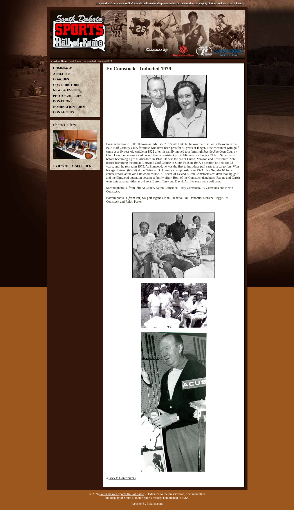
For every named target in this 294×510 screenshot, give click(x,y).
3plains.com (155, 503)
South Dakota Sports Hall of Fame (121, 494)
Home (64, 61)
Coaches (61, 79)
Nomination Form (69, 106)
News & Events (66, 90)
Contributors (75, 61)
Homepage (62, 68)
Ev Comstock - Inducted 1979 (98, 61)
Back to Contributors (122, 478)
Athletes (61, 74)
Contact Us (63, 112)
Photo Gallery (67, 95)
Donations (62, 101)
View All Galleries (73, 166)
